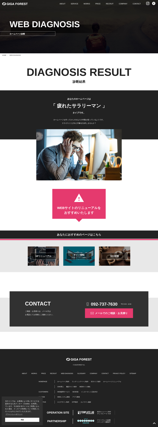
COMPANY (123, 4)
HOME (4, 55)
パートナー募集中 (104, 421)
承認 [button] (22, 420)
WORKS (87, 4)
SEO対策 (75, 392)
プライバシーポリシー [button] (14, 414)
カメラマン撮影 (86, 402)
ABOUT (62, 4)
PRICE (98, 4)
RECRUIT (109, 4)
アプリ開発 (76, 397)
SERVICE (74, 4)
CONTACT (137, 4)
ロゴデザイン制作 (63, 402)
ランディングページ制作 (80, 381)
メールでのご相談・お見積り (109, 313)
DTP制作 (75, 402)
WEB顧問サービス (63, 392)
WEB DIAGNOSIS (15, 55)
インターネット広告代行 (89, 392)
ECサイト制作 (96, 381)
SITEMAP (132, 373)
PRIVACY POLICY (119, 373)
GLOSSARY (81, 373)
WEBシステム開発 (63, 397)
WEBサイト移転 (84, 387)
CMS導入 (60, 387)
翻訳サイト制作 (71, 387)
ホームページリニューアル (112, 381)
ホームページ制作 (63, 381)
